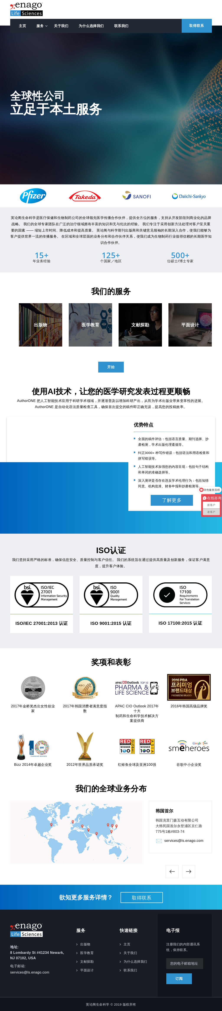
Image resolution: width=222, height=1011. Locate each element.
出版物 (85, 943)
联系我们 (121, 26)
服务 (40, 26)
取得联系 (195, 26)
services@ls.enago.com (184, 841)
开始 (111, 367)
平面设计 (87, 969)
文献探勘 (87, 961)
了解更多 (171, 500)
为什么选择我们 (91, 26)
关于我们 (61, 26)
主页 (22, 26)
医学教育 (87, 952)
